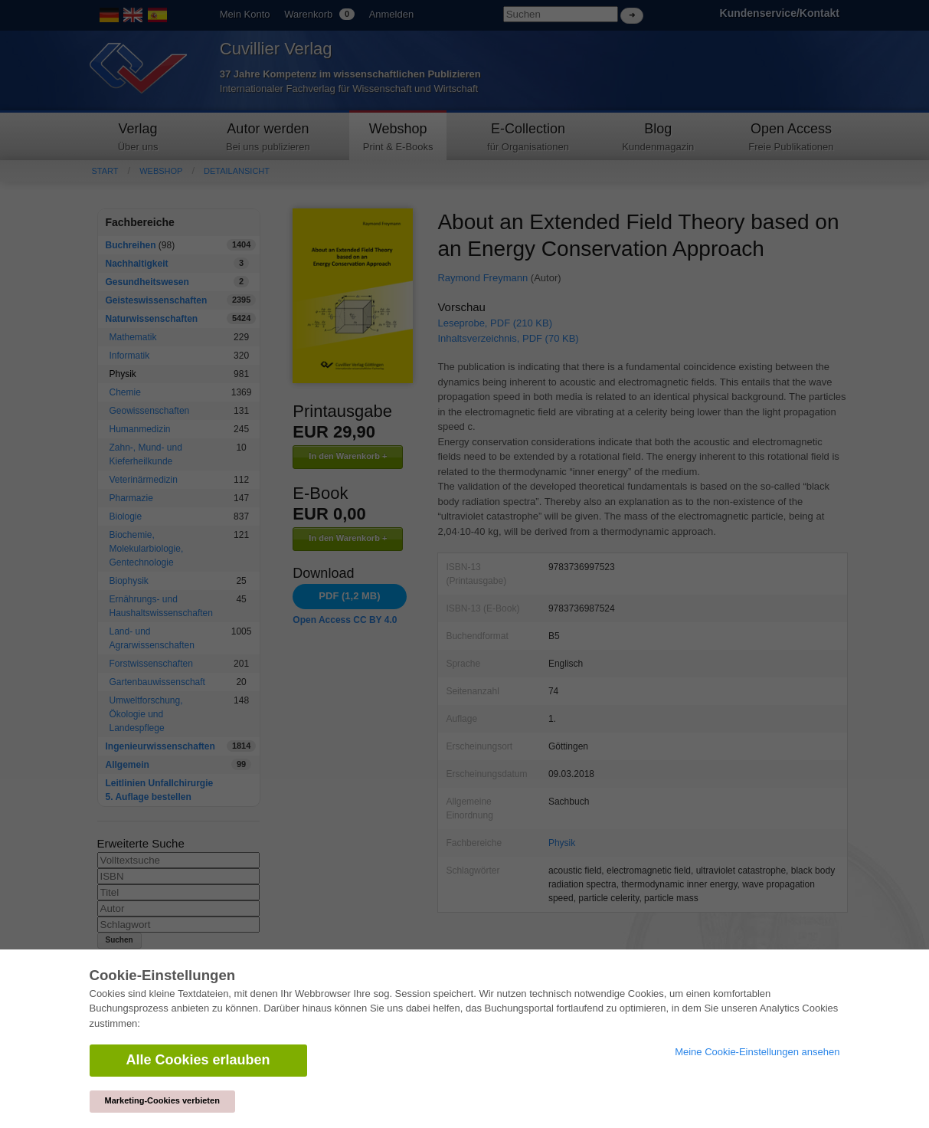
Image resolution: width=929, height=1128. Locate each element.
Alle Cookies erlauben (198, 1059)
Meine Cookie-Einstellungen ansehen (757, 1052)
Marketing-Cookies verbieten (162, 1100)
